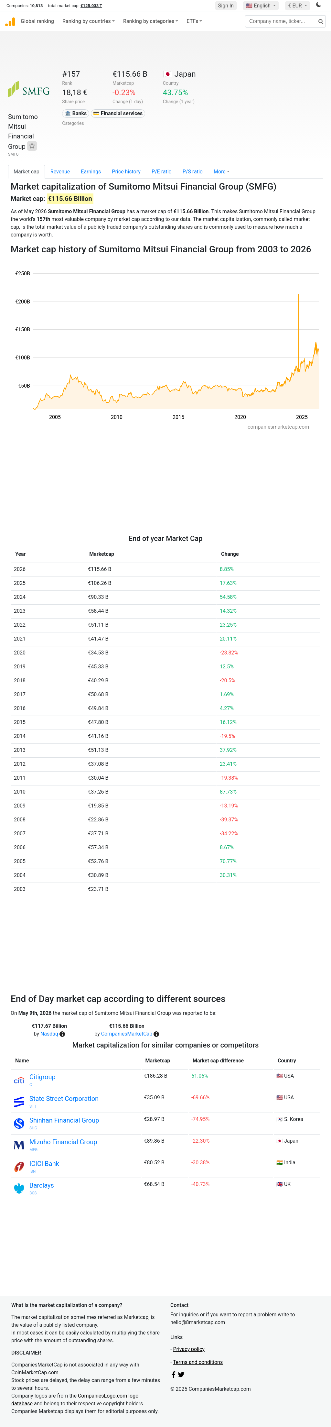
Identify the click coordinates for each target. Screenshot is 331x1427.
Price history (126, 172)
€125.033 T (91, 5)
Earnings (91, 172)
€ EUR (295, 6)
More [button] (220, 172)
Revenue (60, 172)
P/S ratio (193, 172)
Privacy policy (189, 1349)
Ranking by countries (86, 21)
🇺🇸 (259, 6)
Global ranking (37, 21)
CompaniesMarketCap (127, 1034)
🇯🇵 (179, 74)
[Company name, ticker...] (285, 21)
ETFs (192, 21)
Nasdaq (49, 1034)
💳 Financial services (118, 113)
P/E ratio (162, 172)
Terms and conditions (198, 1362)
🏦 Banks (76, 113)
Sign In (226, 6)
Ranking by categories (148, 21)
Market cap (26, 172)
